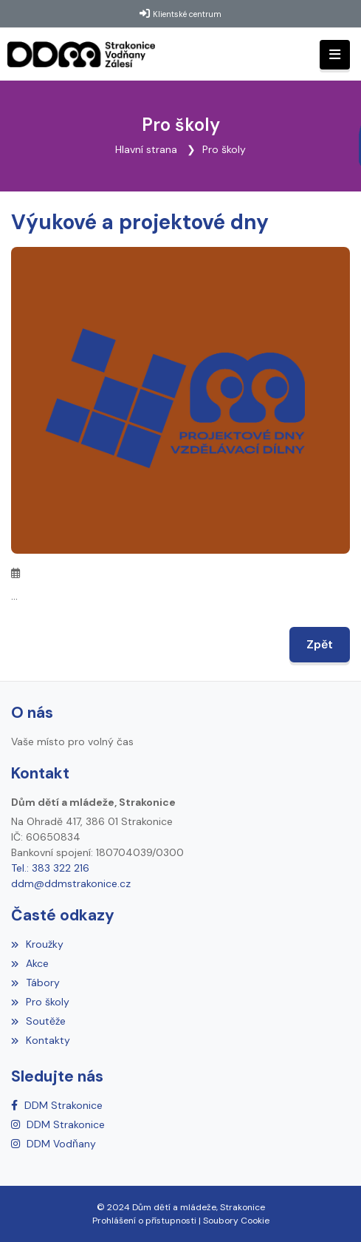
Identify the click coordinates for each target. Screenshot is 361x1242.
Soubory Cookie (236, 1220)
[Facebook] (57, 1105)
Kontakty (40, 1040)
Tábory (35, 982)
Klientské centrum (187, 14)
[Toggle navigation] (335, 55)
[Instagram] (58, 1124)
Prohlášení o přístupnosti (144, 1220)
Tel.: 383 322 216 (50, 868)
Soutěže (38, 1021)
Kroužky (37, 944)
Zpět (319, 644)
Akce (30, 963)
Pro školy (224, 149)
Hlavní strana (146, 149)
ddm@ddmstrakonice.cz (71, 883)
